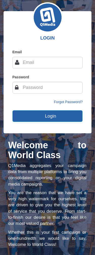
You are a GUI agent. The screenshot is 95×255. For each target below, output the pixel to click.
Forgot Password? (68, 102)
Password (20, 77)
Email (17, 52)
